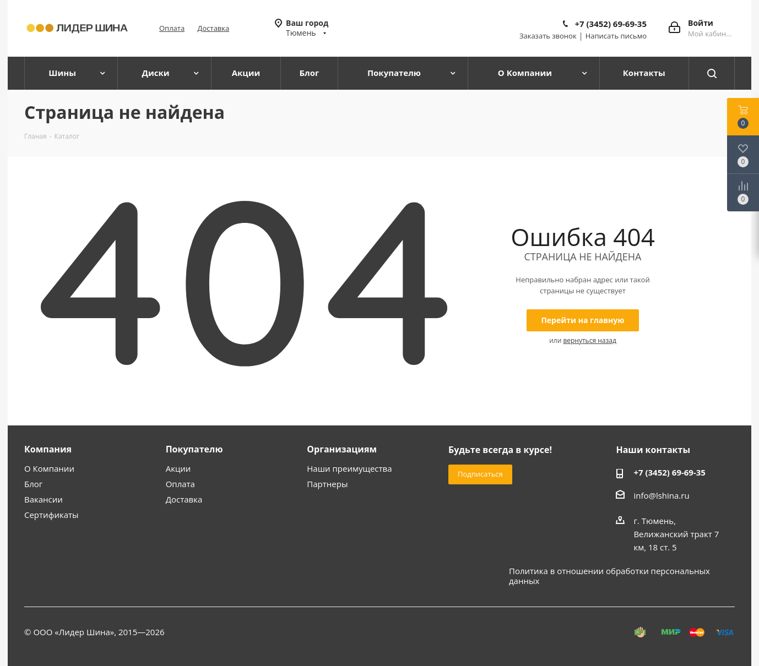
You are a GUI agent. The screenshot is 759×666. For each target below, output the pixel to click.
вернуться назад (589, 340)
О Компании (49, 468)
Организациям (342, 449)
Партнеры (327, 483)
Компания (48, 449)
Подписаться (480, 474)
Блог (33, 483)
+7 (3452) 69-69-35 (610, 23)
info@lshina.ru (661, 495)
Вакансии (43, 499)
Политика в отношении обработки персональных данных (609, 575)
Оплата (172, 28)
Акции (178, 468)
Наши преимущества (349, 468)
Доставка (214, 28)
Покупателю (194, 449)
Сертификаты (51, 514)
